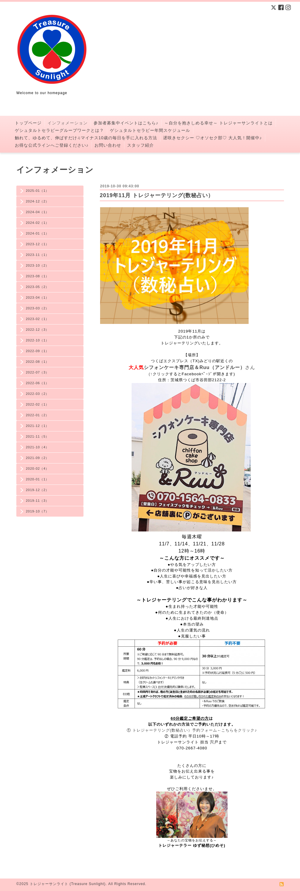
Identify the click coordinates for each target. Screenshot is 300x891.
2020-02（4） (37, 468)
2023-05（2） (37, 287)
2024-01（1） (37, 233)
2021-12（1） (37, 426)
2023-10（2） (37, 265)
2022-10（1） (37, 340)
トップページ (28, 123)
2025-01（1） (37, 190)
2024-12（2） (37, 201)
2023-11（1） (37, 255)
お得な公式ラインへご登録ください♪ (52, 145)
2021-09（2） (37, 458)
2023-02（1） (37, 319)
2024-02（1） (37, 222)
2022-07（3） (37, 372)
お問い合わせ (107, 145)
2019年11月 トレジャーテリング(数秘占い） (157, 195)
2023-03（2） (37, 308)
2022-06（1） (37, 383)
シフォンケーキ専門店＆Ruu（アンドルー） (194, 367)
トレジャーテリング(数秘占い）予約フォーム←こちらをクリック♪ (194, 730)
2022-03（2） (37, 393)
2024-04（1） (37, 212)
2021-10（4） (37, 447)
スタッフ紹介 (140, 145)
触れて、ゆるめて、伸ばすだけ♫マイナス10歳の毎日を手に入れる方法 (86, 137)
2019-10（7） (37, 511)
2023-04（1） (37, 297)
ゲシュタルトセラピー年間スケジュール (150, 130)
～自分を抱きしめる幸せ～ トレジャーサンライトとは (218, 123)
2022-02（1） (37, 404)
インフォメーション (68, 123)
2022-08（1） (37, 361)
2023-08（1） (37, 276)
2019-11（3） (37, 500)
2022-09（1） (37, 351)
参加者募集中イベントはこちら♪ (126, 123)
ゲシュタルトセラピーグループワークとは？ (59, 130)
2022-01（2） (37, 415)
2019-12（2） (37, 490)
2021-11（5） (37, 436)
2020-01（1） (37, 479)
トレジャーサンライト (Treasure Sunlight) (68, 884)
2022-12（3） (37, 329)
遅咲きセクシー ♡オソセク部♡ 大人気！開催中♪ (212, 137)
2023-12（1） (37, 244)
